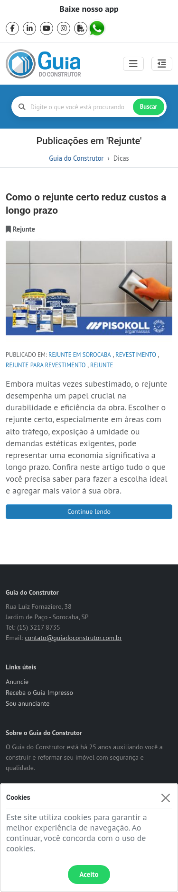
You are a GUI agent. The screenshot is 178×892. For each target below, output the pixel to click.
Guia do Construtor (76, 158)
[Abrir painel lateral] (161, 64)
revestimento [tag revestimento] (135, 354)
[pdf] (80, 28)
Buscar (148, 107)
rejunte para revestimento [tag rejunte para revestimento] (45, 365)
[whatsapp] (97, 28)
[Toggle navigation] (133, 64)
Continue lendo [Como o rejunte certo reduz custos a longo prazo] (89, 511)
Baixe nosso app (88, 9)
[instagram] (63, 28)
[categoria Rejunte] (24, 229)
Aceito (88, 874)
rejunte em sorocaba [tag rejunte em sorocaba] (79, 354)
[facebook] (12, 28)
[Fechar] (165, 797)
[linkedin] (29, 28)
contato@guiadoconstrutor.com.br (73, 637)
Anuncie (17, 681)
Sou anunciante (27, 703)
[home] (43, 64)
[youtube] (46, 28)
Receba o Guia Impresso (39, 692)
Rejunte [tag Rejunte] (101, 365)
